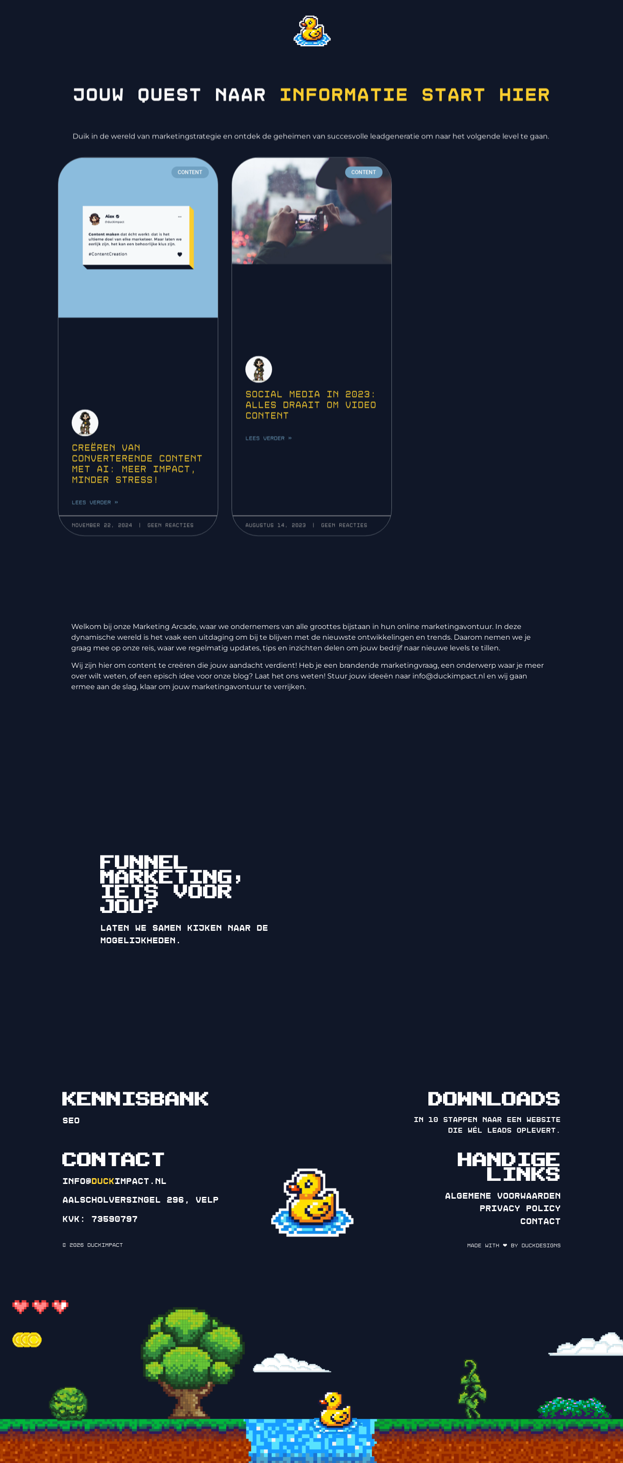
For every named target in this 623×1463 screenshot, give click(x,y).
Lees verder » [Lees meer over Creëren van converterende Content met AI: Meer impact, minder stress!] (95, 529)
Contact (540, 1221)
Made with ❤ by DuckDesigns (514, 1245)
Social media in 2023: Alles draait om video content (310, 431)
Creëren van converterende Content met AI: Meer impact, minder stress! (137, 490)
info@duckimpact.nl (448, 676)
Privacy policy (520, 1208)
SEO (71, 1121)
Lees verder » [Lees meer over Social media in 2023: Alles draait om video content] (268, 464)
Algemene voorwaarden (503, 1196)
